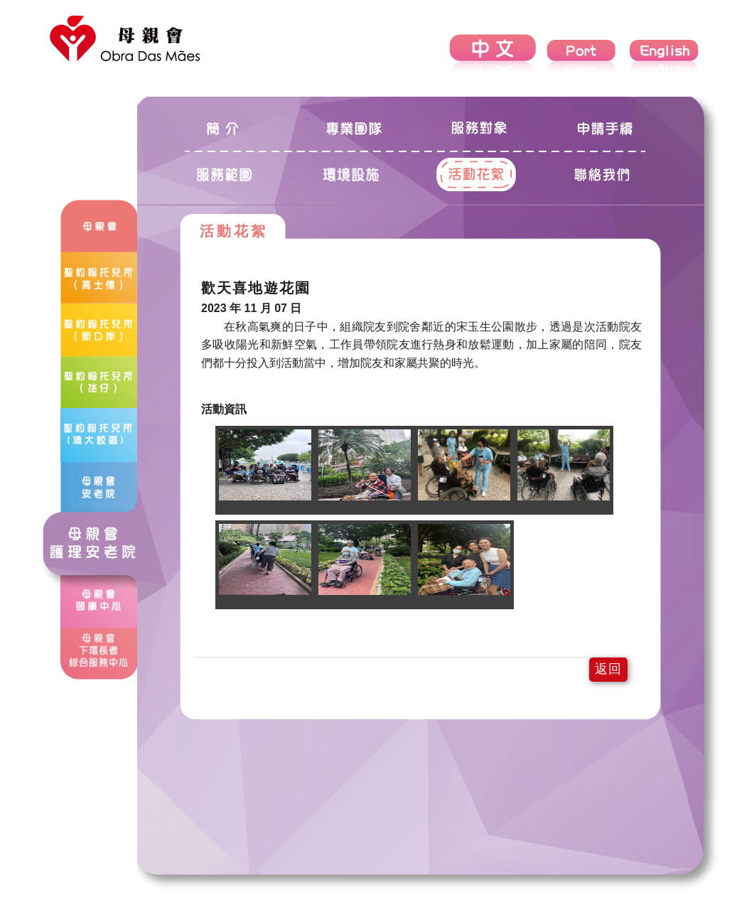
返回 (608, 669)
